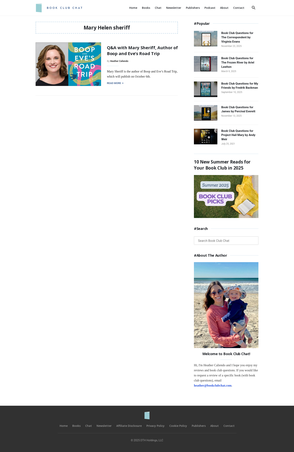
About (214, 426)
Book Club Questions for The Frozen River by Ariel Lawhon (237, 62)
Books (76, 426)
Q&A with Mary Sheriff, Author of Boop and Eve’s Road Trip (142, 50)
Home (64, 426)
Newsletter (104, 426)
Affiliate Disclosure (129, 426)
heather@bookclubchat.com (212, 385)
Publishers (199, 426)
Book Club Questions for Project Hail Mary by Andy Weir (238, 135)
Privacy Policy (155, 426)
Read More (115, 83)
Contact (229, 426)
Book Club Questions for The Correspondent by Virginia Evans (237, 37)
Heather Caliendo (119, 61)
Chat (88, 426)
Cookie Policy (178, 426)
